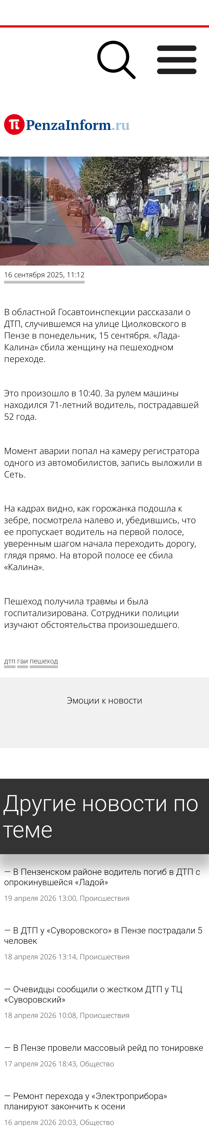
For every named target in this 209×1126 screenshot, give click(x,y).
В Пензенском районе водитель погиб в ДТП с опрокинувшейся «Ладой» (102, 877)
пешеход (44, 661)
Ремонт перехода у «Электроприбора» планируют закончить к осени (85, 1101)
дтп (10, 661)
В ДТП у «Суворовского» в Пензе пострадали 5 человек (103, 935)
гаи (22, 661)
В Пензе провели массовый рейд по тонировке (108, 1048)
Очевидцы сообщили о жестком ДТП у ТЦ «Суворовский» (93, 994)
